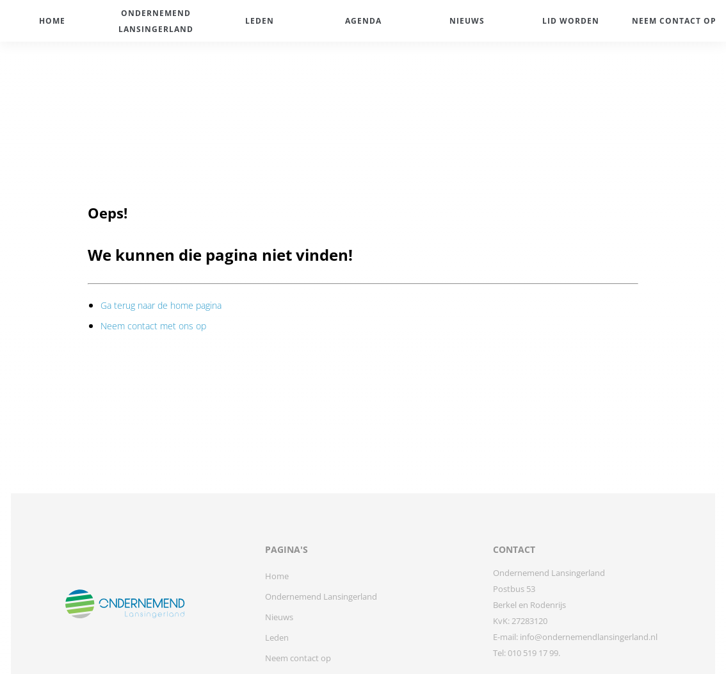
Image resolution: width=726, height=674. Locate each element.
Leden (277, 637)
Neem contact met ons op (153, 326)
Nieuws (279, 617)
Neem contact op (298, 658)
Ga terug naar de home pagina (161, 305)
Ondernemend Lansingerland (321, 596)
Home (277, 576)
